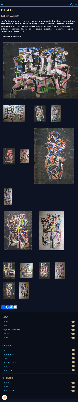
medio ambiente (39, 354)
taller (39, 358)
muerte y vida (39, 370)
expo (39, 325)
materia (39, 382)
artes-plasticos (39, 391)
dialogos (39, 333)
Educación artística (39, 362)
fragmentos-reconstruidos (39, 330)
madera (39, 387)
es (76, 4)
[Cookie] (4, 397)
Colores (39, 337)
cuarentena (39, 366)
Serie (39, 350)
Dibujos (39, 321)
